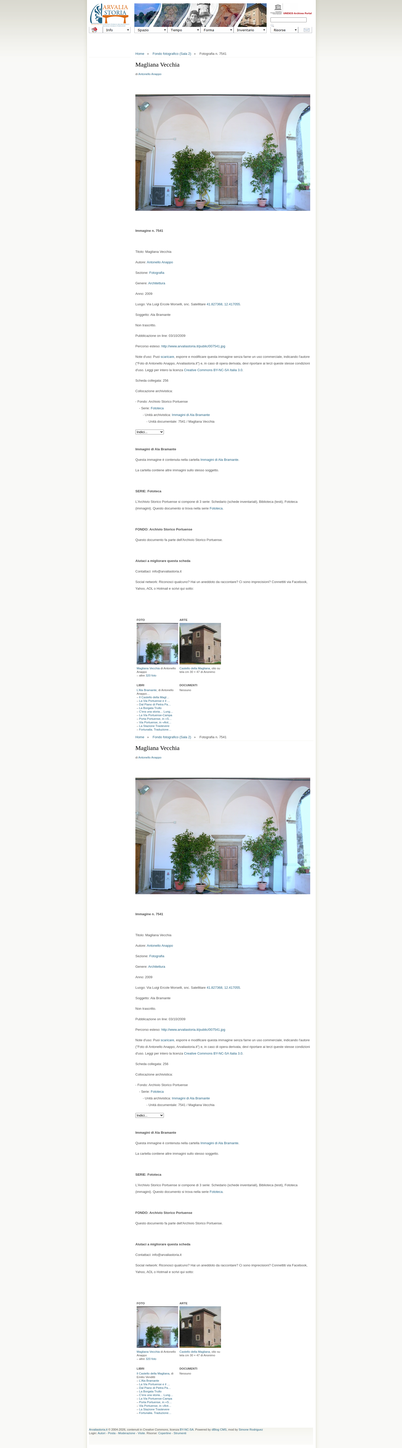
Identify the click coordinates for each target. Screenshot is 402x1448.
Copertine (164, 1433)
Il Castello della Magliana (153, 1373)
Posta (111, 1433)
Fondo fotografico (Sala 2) (172, 54)
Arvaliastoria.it (98, 1429)
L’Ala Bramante (147, 690)
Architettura (156, 283)
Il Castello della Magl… (154, 697)
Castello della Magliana (194, 668)
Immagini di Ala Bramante (191, 415)
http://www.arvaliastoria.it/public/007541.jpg (193, 346)
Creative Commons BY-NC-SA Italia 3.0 (213, 370)
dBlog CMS (219, 1429)
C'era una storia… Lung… (156, 711)
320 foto (151, 675)
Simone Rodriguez (251, 1429)
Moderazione (126, 1433)
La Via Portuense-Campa (155, 715)
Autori (101, 1433)
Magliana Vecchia (148, 668)
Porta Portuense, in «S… (155, 718)
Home (139, 54)
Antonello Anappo (150, 74)
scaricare (167, 357)
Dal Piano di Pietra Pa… (155, 704)
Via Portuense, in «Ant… (155, 722)
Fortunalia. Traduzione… (155, 729)
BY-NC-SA (187, 1429)
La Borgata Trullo (150, 708)
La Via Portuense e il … (154, 700)
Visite (141, 1433)
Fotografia (156, 273)
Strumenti (180, 1433)
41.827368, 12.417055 (223, 304)
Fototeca (157, 408)
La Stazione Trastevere (154, 725)
